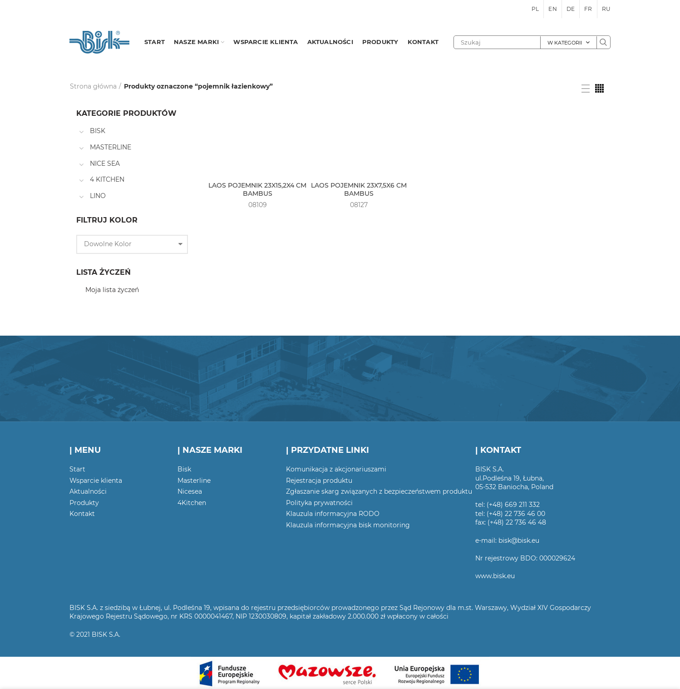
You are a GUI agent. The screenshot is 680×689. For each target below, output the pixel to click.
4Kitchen (191, 502)
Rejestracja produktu (319, 480)
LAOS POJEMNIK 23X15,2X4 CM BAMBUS (257, 189)
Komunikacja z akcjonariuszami (336, 469)
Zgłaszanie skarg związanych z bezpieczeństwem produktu (379, 491)
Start (77, 469)
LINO (98, 196)
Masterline (194, 480)
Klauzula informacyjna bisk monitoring (348, 525)
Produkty (84, 502)
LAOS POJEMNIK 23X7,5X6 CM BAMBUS (359, 189)
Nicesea (189, 491)
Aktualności (88, 491)
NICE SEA (105, 163)
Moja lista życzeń (112, 290)
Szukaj (603, 42)
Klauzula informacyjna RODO (332, 513)
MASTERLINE (110, 147)
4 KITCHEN (107, 179)
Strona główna (93, 86)
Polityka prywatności (319, 502)
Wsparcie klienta (95, 480)
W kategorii (564, 43)
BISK (97, 131)
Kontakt (82, 513)
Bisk (184, 469)
